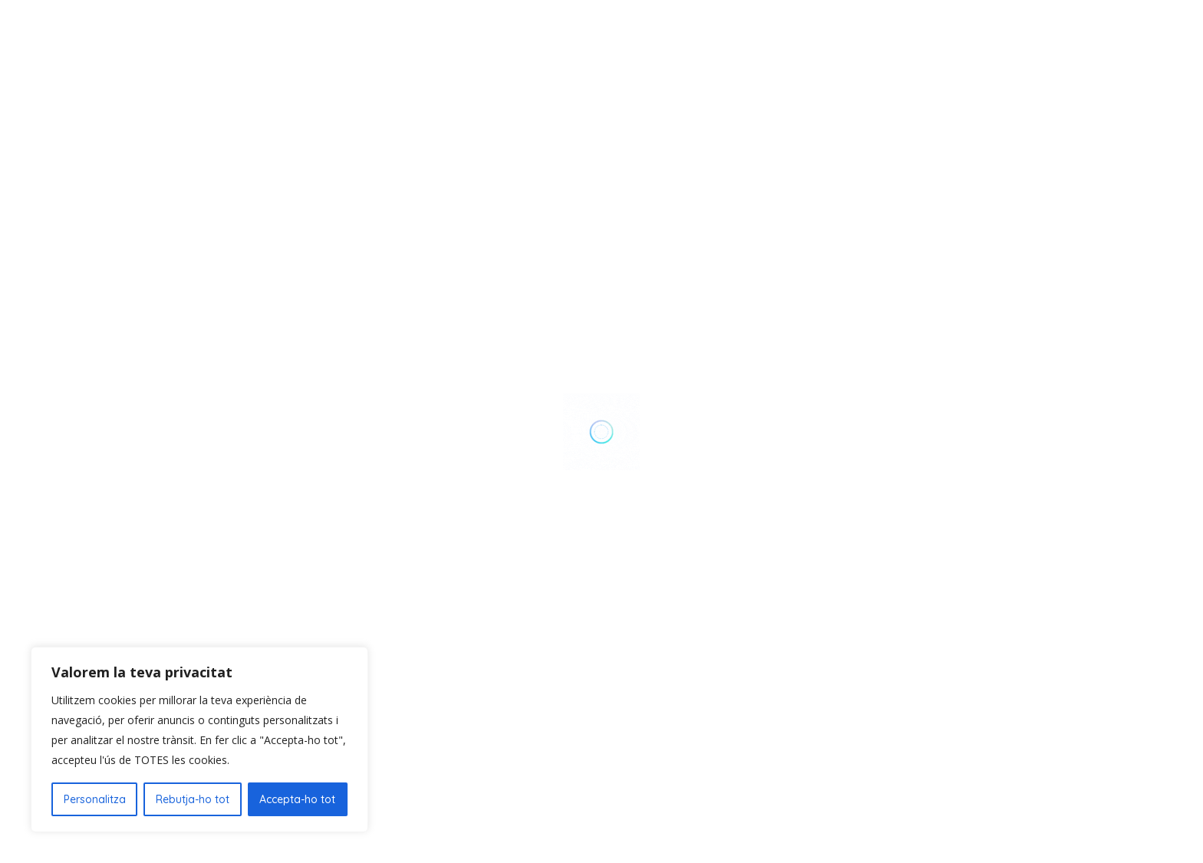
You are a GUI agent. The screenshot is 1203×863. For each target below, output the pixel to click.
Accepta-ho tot (297, 799)
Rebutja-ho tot (192, 799)
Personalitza (95, 799)
